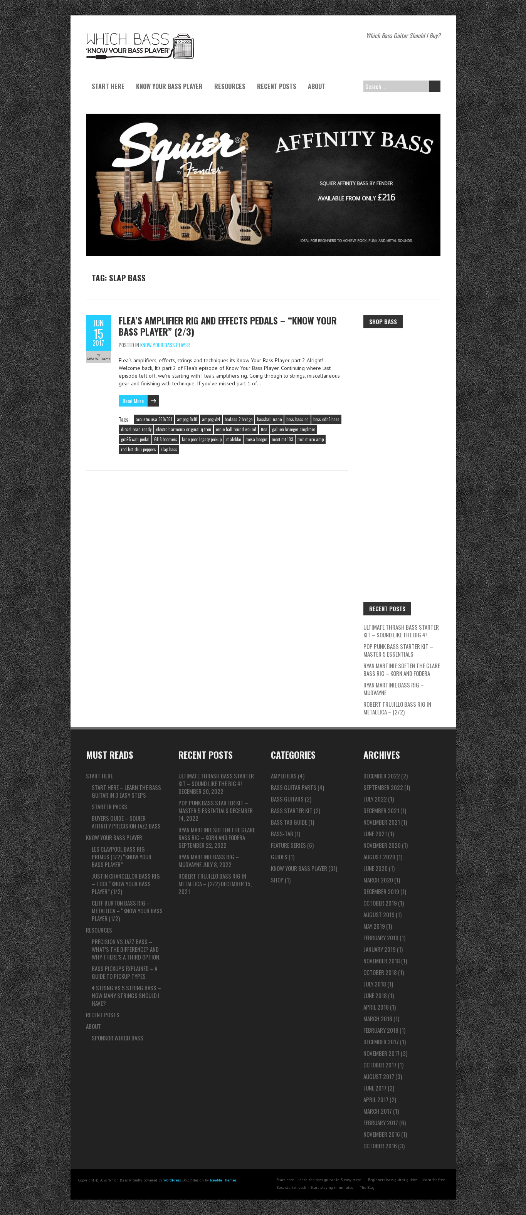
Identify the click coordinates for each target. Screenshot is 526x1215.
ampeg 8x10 (187, 419)
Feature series (288, 845)
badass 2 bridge (238, 419)
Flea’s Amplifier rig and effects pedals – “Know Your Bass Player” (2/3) (228, 325)
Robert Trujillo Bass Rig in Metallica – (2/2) (397, 708)
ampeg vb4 (211, 419)
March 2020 (378, 880)
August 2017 (378, 1076)
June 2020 (375, 868)
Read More (133, 401)
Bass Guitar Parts (293, 787)
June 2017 (375, 1088)
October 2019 (380, 903)
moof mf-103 (282, 439)
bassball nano (269, 419)
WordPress (172, 1180)
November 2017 (381, 1053)
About (316, 86)
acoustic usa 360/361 (154, 419)
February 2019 (380, 937)
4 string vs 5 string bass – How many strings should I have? (126, 995)
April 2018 (376, 1007)
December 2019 (381, 891)
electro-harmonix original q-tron (183, 429)
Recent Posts (276, 86)
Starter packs (109, 806)
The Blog (367, 1187)
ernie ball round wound (236, 429)
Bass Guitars (287, 799)
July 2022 (375, 799)
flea (264, 429)
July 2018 (374, 984)
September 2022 (383, 787)
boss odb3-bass (326, 419)
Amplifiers (284, 775)
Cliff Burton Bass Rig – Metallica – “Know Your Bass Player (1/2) (127, 911)
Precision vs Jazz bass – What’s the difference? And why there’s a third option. (126, 949)
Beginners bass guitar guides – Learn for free (406, 1179)
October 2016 (380, 1145)
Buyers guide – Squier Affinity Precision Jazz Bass (126, 822)
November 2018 (381, 960)
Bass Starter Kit (292, 810)
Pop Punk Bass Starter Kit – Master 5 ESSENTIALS (398, 650)
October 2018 (380, 972)
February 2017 (380, 1122)
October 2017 (380, 1064)
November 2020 (382, 845)
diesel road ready (136, 429)
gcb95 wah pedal (135, 439)
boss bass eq (297, 419)
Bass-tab (282, 833)
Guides (279, 856)
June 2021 (375, 833)
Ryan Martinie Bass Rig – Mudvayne (393, 689)
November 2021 (381, 822)
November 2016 (381, 1134)
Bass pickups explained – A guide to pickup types (124, 972)
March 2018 (377, 1018)
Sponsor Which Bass (117, 1038)
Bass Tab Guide (289, 822)
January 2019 (379, 949)
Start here (108, 86)
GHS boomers (165, 439)
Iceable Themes (223, 1180)
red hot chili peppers (138, 449)
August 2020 (379, 856)
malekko (233, 439)
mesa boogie (256, 439)
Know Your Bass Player (169, 86)
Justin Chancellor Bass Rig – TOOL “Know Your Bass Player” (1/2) (126, 884)
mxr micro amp (310, 439)
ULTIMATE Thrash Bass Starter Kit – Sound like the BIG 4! (401, 631)
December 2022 (381, 775)
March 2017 (377, 1111)
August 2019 (379, 914)
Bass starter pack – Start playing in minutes (314, 1187)
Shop (277, 880)
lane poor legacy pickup (202, 439)
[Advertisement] (401, 451)
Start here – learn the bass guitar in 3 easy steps (126, 791)
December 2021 (381, 810)
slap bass (169, 449)
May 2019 (374, 926)
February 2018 (380, 1030)
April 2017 (375, 1099)
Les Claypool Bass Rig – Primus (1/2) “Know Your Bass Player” (121, 857)
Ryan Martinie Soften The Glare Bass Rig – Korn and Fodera (401, 669)
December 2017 (381, 1041)
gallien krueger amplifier (293, 429)
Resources (229, 86)
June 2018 (375, 995)
